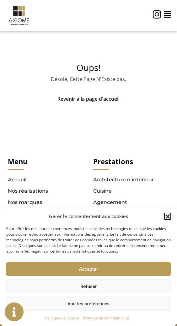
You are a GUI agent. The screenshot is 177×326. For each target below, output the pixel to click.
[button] (167, 216)
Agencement (110, 202)
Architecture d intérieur (123, 180)
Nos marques (25, 202)
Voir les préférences (88, 304)
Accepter (88, 269)
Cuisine (102, 191)
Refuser (88, 286)
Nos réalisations (28, 191)
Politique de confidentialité (106, 318)
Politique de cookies (62, 318)
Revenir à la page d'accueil (88, 98)
